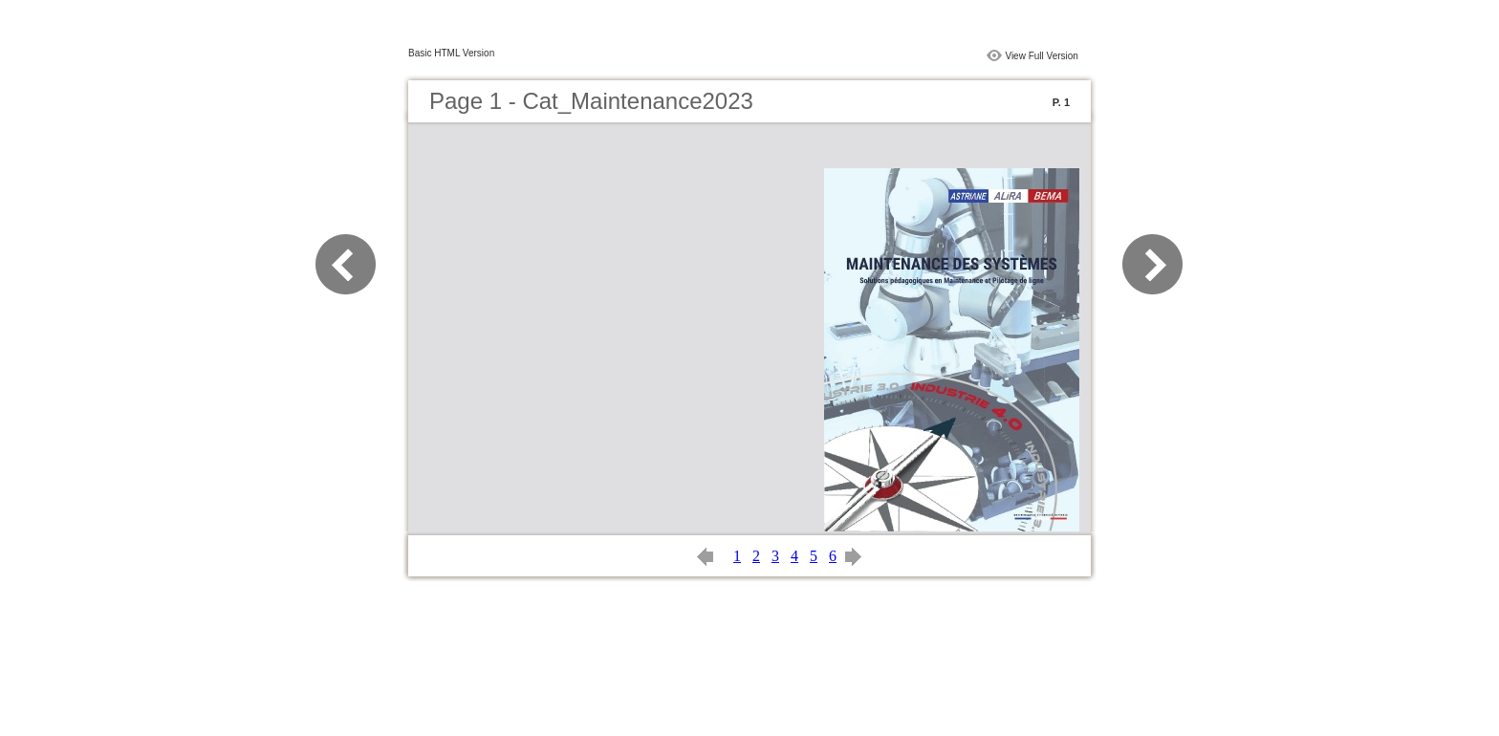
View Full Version (1041, 56)
